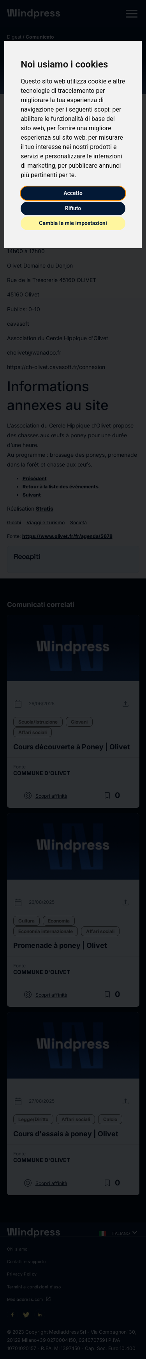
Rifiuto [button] (73, 208)
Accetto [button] (73, 193)
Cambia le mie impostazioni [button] (73, 223)
